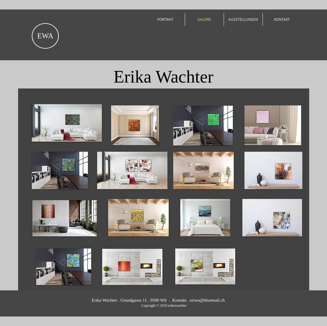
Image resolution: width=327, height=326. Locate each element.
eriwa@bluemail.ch (207, 300)
